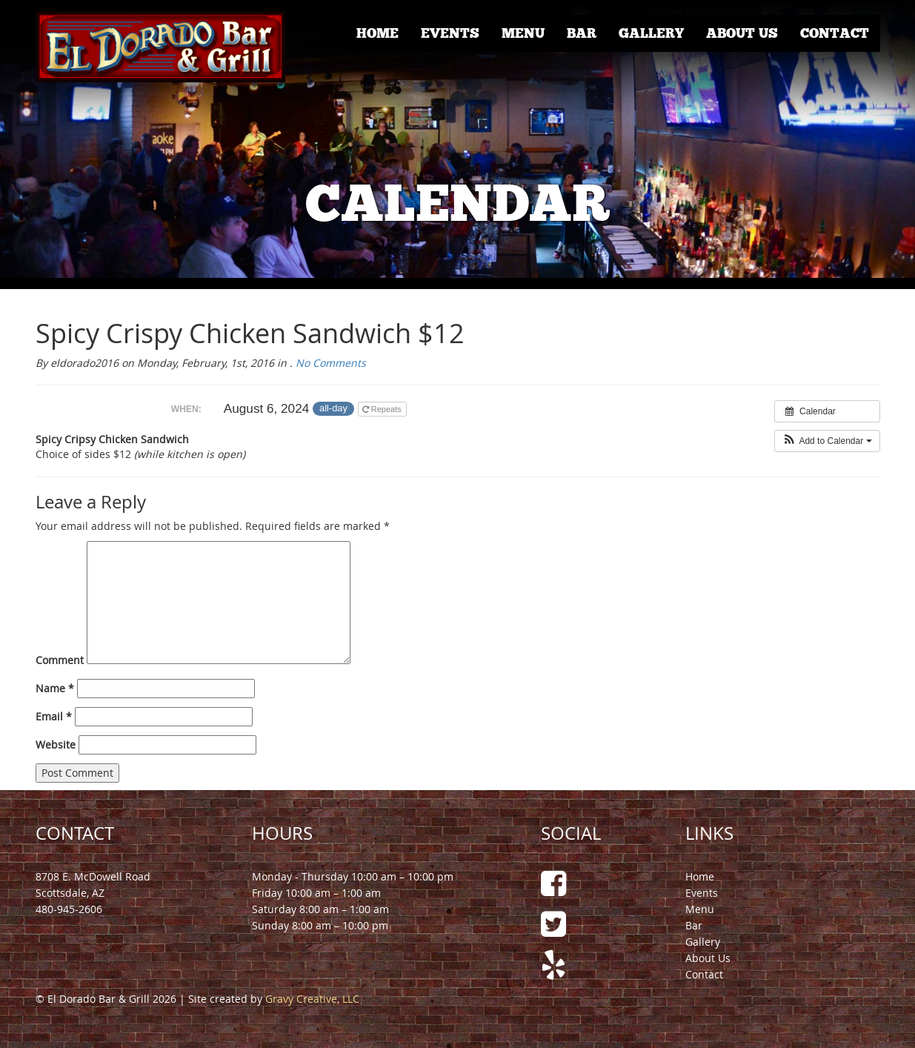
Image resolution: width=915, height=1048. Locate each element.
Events (450, 33)
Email (54, 716)
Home (377, 33)
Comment (60, 660)
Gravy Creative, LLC (312, 999)
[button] (827, 441)
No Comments (331, 363)
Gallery (651, 33)
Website (56, 744)
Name (55, 688)
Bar (581, 33)
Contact (834, 33)
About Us (742, 33)
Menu (523, 33)
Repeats (383, 409)
